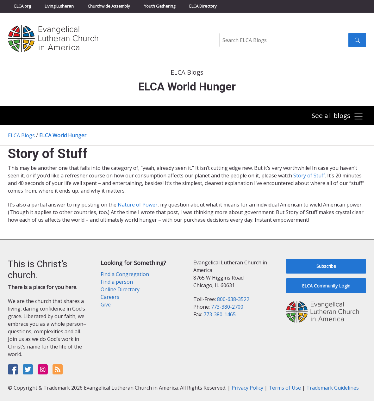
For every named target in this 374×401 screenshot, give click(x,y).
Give (106, 304)
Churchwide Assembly (109, 6)
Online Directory (120, 289)
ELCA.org (22, 6)
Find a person (117, 281)
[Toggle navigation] (337, 116)
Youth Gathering (159, 6)
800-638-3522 (233, 299)
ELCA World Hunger (62, 135)
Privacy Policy (247, 387)
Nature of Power (138, 204)
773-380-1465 (219, 314)
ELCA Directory (203, 6)
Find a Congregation (125, 274)
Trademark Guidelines (332, 387)
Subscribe (326, 266)
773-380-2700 (227, 306)
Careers (110, 296)
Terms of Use (285, 387)
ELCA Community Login (326, 286)
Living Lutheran (59, 6)
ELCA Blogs (21, 135)
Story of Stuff (309, 175)
